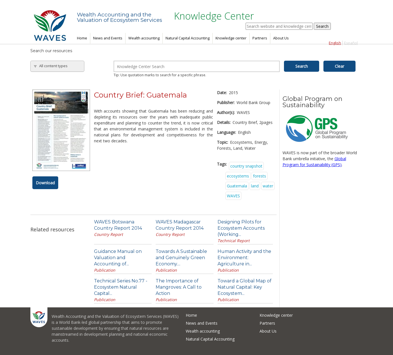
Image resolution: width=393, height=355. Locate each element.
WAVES (233, 195)
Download (45, 182)
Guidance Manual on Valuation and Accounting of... (118, 258)
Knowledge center (231, 38)
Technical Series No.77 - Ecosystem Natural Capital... (120, 287)
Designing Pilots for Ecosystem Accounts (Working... (241, 228)
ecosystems (238, 176)
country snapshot (246, 166)
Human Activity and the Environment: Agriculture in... (244, 258)
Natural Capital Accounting (188, 38)
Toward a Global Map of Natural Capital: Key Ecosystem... (244, 287)
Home (82, 38)
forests (259, 176)
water (268, 186)
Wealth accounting (144, 38)
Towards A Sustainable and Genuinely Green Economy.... (181, 258)
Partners (259, 38)
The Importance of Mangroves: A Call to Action (179, 287)
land (255, 186)
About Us (281, 38)
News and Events (107, 38)
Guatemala (237, 186)
